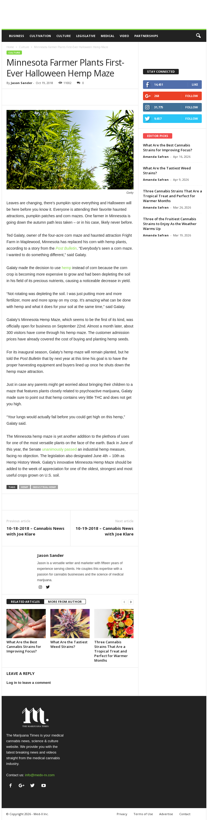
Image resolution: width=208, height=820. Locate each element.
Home (10, 47)
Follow (191, 96)
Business (16, 36)
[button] (198, 36)
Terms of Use (143, 814)
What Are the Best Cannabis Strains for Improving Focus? (23, 647)
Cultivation (40, 36)
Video (124, 36)
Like (195, 84)
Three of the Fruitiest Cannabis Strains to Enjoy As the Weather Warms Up (170, 223)
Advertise (166, 814)
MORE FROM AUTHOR (65, 602)
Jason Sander (21, 83)
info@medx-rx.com (39, 775)
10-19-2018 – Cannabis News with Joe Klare (105, 531)
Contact (184, 814)
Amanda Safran (156, 157)
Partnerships (146, 36)
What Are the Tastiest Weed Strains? (68, 644)
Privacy (122, 814)
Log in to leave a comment (28, 683)
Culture (63, 36)
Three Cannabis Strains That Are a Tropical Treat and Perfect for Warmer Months (111, 651)
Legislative (85, 36)
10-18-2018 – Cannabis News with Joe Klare (35, 531)
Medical (107, 36)
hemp (24, 487)
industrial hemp (44, 487)
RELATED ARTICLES (25, 602)
